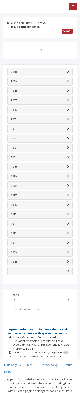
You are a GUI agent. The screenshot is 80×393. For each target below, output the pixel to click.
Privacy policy (49, 365)
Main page (11, 365)
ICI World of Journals (20, 23)
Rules (29, 365)
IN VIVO (41, 23)
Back (67, 31)
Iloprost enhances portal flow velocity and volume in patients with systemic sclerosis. (38, 331)
